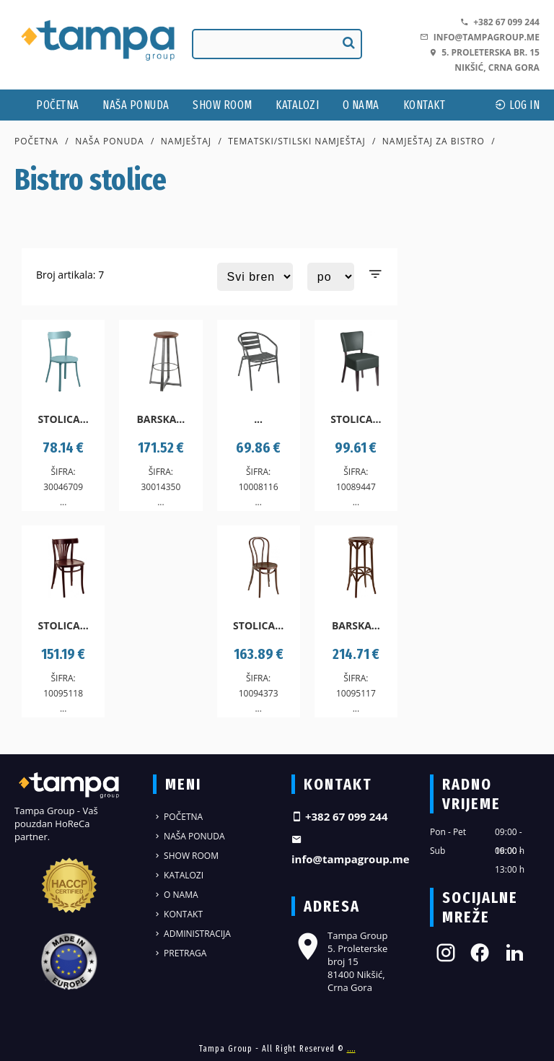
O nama (361, 105)
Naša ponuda (136, 105)
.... (351, 1049)
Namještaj (186, 141)
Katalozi (297, 105)
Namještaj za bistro (433, 141)
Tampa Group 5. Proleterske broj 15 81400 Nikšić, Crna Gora (339, 962)
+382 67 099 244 (500, 22)
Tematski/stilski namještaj (296, 141)
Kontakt (424, 105)
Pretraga (179, 953)
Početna (57, 105)
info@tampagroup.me (479, 37)
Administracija (192, 933)
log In (517, 105)
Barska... (160, 419)
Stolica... (63, 419)
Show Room (222, 105)
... (258, 419)
